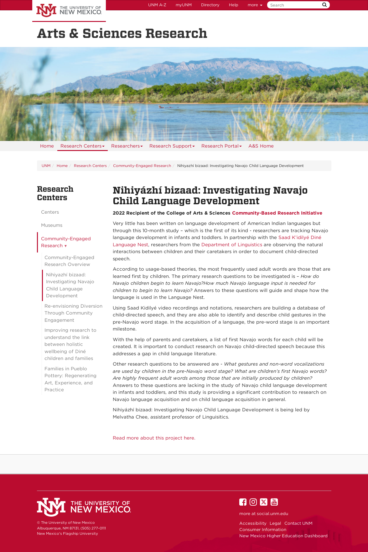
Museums (51, 225)
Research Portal (221, 147)
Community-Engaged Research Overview (69, 261)
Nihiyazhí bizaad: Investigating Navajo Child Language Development (70, 285)
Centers (50, 212)
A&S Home (261, 146)
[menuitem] (47, 146)
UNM (46, 165)
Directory (210, 5)
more (255, 5)
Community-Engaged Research (142, 165)
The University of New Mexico (69, 11)
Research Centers (82, 147)
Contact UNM (298, 523)
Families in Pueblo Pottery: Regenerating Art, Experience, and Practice (70, 379)
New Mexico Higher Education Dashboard (283, 535)
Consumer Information (262, 529)
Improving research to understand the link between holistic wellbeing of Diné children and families (70, 344)
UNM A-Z (157, 5)
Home (47, 146)
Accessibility (253, 523)
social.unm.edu (272, 513)
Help (233, 5)
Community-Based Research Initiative (277, 213)
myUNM (184, 5)
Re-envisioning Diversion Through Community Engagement (73, 313)
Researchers (127, 147)
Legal (275, 523)
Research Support (172, 147)
